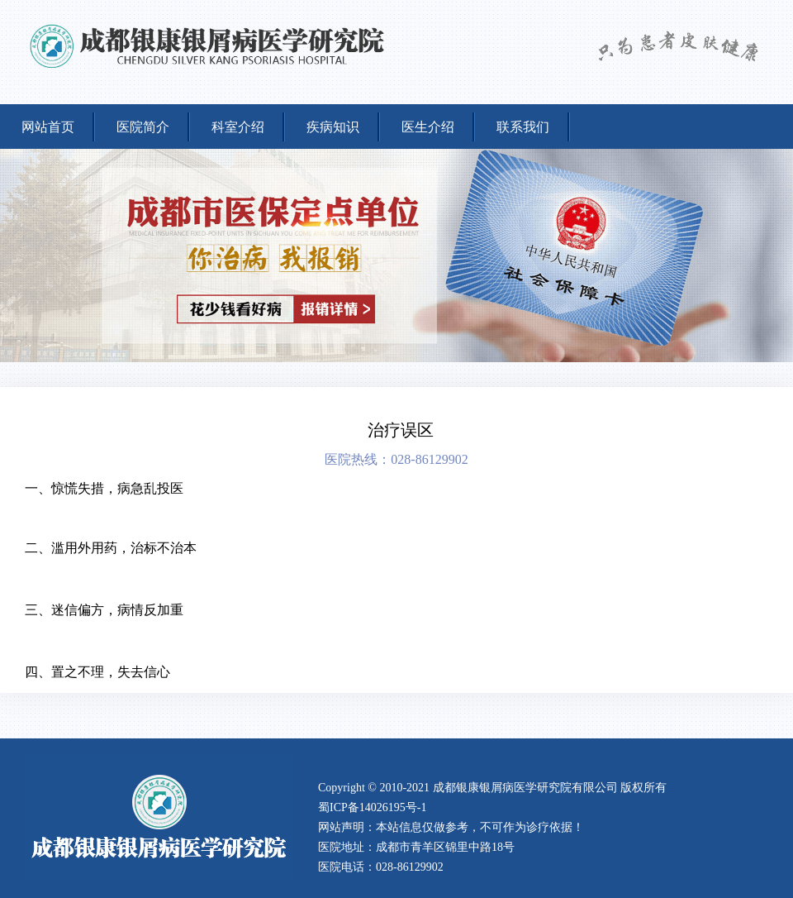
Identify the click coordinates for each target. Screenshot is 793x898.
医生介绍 (427, 127)
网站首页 (47, 127)
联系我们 (522, 127)
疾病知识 (332, 127)
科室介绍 (237, 127)
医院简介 (142, 127)
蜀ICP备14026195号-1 (372, 807)
